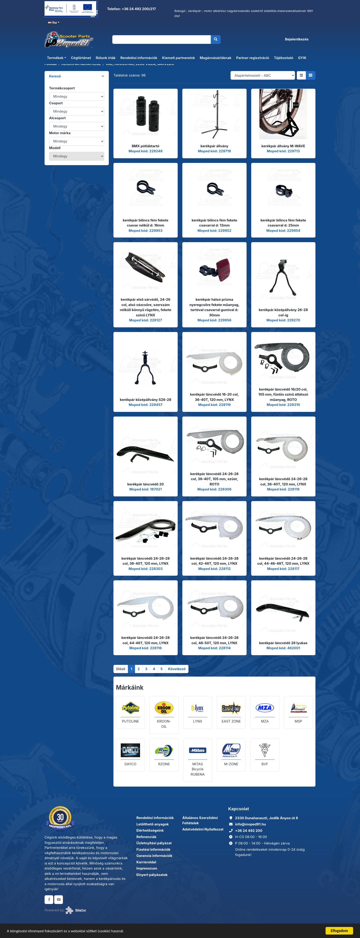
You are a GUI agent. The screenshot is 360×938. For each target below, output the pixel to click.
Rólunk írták (105, 58)
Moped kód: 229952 (214, 230)
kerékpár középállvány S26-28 (145, 399)
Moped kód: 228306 (214, 489)
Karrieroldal (146, 862)
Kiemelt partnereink (178, 58)
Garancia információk (154, 855)
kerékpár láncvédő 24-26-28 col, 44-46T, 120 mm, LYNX (145, 640)
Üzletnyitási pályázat (154, 843)
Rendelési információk (138, 58)
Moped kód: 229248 (146, 151)
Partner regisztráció (252, 58)
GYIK (302, 58)
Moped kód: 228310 (283, 404)
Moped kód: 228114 (214, 648)
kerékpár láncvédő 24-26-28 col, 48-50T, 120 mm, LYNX (214, 640)
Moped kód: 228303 (146, 569)
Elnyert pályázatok (152, 875)
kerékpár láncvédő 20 (145, 484)
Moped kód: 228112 (214, 569)
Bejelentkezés (297, 39)
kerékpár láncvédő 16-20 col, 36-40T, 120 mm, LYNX (214, 397)
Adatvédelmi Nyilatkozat (202, 829)
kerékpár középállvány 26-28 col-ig (283, 312)
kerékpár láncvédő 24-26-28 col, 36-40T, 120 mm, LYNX (283, 481)
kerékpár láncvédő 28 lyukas (283, 643)
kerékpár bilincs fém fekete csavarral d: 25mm (283, 223)
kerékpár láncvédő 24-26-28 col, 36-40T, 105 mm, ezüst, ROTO (214, 479)
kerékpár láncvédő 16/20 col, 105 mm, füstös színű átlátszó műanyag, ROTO (283, 394)
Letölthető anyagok (152, 824)
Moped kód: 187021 (145, 489)
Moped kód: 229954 (283, 230)
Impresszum (146, 868)
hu (52, 22)
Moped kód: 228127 (145, 320)
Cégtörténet (81, 58)
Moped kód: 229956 (214, 320)
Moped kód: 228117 (283, 569)
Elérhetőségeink (150, 830)
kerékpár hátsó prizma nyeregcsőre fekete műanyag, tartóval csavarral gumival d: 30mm (214, 307)
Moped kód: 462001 (283, 648)
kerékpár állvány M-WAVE (283, 146)
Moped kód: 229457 (145, 404)
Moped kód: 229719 (214, 151)
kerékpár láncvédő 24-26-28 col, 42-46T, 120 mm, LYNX (214, 561)
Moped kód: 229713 (283, 151)
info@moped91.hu (250, 824)
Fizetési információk (153, 849)
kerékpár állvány (214, 146)
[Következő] (176, 669)
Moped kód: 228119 (214, 404)
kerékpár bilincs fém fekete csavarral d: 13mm (214, 223)
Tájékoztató (283, 58)
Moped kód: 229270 (283, 320)
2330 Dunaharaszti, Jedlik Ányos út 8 (266, 818)
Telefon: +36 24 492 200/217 (131, 9)
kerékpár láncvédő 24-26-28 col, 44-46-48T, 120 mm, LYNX (283, 561)
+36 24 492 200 (248, 830)
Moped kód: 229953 (146, 230)
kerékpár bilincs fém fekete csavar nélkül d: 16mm (145, 223)
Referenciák (146, 837)
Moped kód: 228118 (283, 489)
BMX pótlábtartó (145, 146)
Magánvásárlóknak (215, 58)
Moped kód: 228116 (145, 648)
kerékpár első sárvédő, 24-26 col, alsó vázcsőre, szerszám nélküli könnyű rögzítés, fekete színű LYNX (145, 307)
